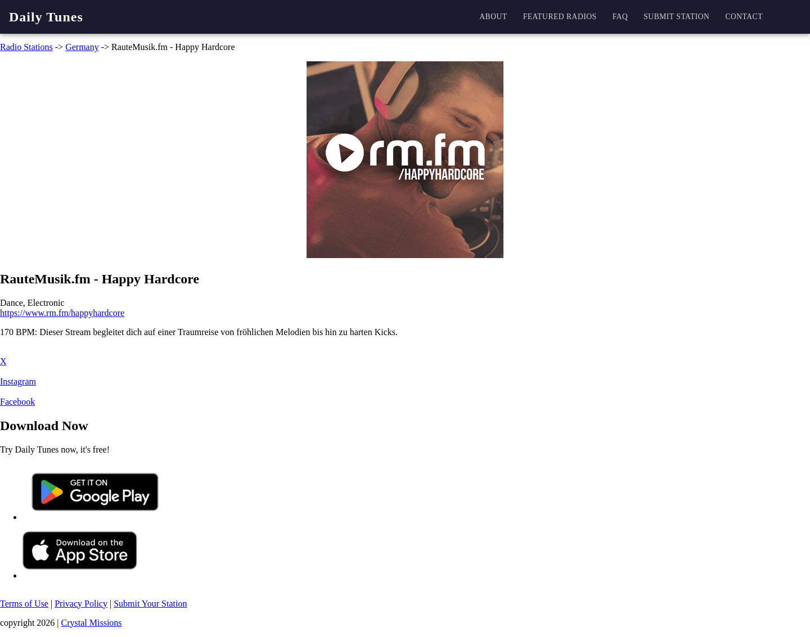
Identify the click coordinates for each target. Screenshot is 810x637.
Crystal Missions (91, 622)
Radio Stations (26, 47)
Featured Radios (560, 16)
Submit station (676, 16)
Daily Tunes (46, 17)
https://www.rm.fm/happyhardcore (62, 313)
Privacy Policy (81, 603)
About (493, 16)
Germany (82, 47)
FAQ (620, 16)
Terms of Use (24, 603)
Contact (744, 16)
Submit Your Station (150, 603)
